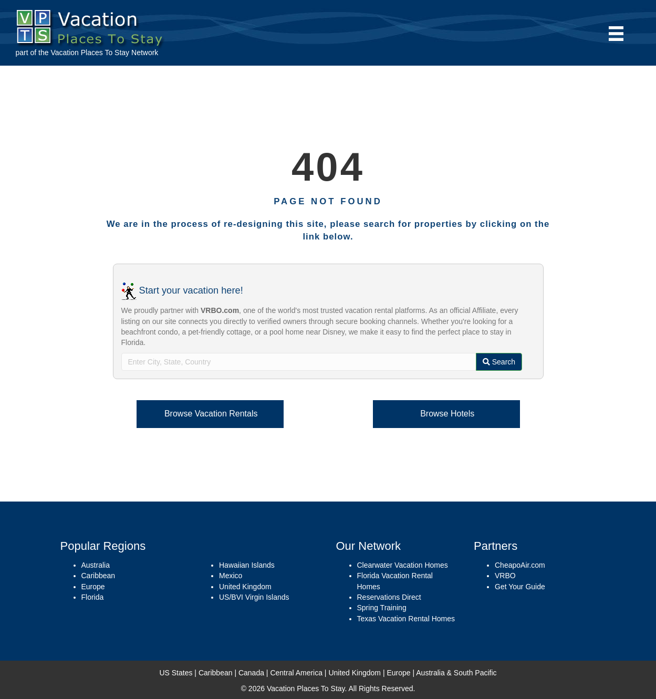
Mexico (230, 575)
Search (499, 362)
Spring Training (382, 607)
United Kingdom (245, 586)
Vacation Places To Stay (89, 52)
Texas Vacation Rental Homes (406, 618)
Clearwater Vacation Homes (402, 565)
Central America (296, 673)
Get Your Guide (520, 586)
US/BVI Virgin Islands (254, 597)
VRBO (505, 575)
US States (175, 673)
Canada (251, 673)
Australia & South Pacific (456, 673)
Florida (92, 597)
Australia (95, 565)
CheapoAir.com (520, 565)
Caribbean (98, 575)
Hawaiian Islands (247, 565)
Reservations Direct (389, 597)
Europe (93, 586)
